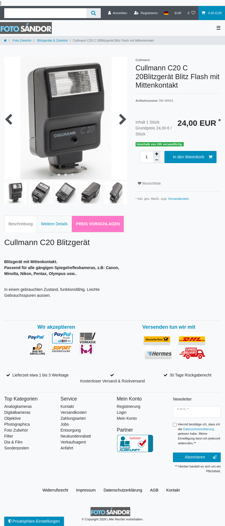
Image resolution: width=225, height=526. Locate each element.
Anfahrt (67, 448)
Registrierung (128, 406)
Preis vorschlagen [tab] (98, 224)
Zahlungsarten (73, 418)
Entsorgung (71, 430)
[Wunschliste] (191, 13)
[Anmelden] (117, 13)
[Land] (166, 13)
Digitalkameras (17, 412)
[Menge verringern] (156, 160)
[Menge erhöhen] (156, 154)
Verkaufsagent (73, 442)
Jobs (65, 424)
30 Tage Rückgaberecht (190, 375)
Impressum (86, 490)
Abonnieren (201, 457)
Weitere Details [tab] (54, 224)
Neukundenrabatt (76, 436)
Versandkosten (178, 198)
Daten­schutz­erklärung (123, 490)
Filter (8, 436)
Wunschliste (149, 183)
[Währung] (178, 13)
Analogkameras (18, 406)
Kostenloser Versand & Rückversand (112, 381)
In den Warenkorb (192, 157)
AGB (154, 490)
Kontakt (67, 406)
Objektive (12, 418)
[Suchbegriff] (45, 13)
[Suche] (93, 13)
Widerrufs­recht (55, 490)
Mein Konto (127, 418)
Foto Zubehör (21, 40)
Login (122, 412)
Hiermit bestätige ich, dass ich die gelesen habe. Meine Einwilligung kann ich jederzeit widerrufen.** (199, 434)
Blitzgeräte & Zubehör (52, 40)
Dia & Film (13, 442)
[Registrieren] (146, 13)
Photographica (17, 424)
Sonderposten (16, 448)
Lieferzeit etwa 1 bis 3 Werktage (40, 375)
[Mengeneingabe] (146, 157)
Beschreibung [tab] (20, 224)
